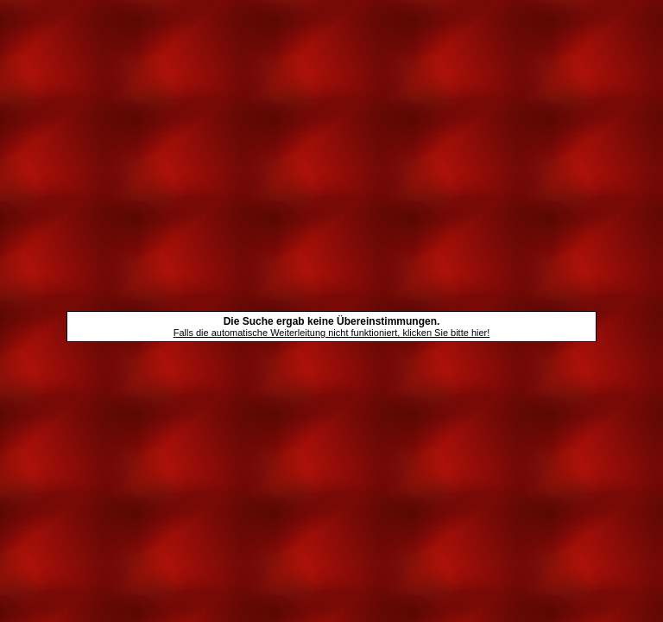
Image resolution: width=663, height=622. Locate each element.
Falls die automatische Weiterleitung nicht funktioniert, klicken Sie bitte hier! (332, 332)
